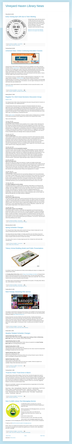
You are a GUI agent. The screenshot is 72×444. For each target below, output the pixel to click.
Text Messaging (27, 432)
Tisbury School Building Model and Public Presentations (24, 248)
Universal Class (16, 67)
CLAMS (10, 432)
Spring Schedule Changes (14, 227)
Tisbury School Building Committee (30, 274)
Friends (16, 221)
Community (13, 45)
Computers (10, 91)
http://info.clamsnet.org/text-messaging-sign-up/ (21, 423)
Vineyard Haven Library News (25, 6)
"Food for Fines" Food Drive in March (18, 373)
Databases (14, 91)
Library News (19, 327)
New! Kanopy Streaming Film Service (18, 292)
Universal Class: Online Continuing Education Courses (24, 51)
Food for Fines (15, 397)
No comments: (20, 43)
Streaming (26, 327)
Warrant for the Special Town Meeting (35, 30)
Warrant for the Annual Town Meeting (35, 29)
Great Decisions (20, 221)
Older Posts (42, 435)
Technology (18, 91)
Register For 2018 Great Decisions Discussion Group (23, 97)
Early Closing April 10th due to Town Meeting (21, 17)
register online (12, 114)
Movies (23, 327)
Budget (10, 45)
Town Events (18, 45)
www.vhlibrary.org (9, 85)
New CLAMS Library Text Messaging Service (21, 401)
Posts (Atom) (13, 437)
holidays (10, 244)
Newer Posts (8, 435)
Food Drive (10, 397)
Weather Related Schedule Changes (18, 333)
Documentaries (11, 327)
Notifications (18, 432)
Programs (25, 221)
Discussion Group (12, 221)
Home (25, 435)
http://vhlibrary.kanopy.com (18, 314)
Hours (13, 244)
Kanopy (15, 327)
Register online (9, 99)
